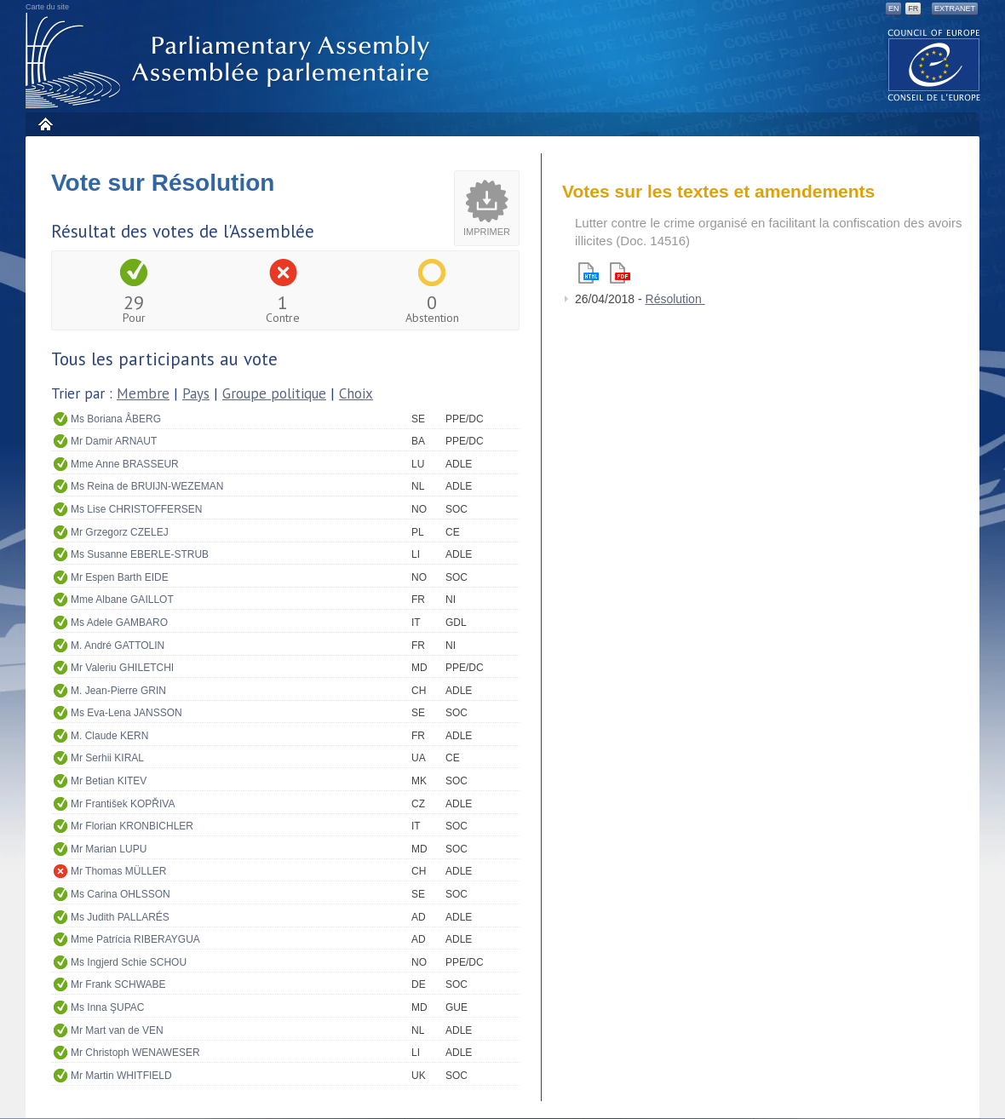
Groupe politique (274, 393)
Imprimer (486, 232)
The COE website (934, 64)
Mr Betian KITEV (108, 781)
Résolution (675, 299)
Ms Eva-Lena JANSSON (126, 713)
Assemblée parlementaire (231, 61)
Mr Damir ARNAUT (114, 441)
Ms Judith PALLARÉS (120, 917)
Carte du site (47, 7)
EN (893, 8)
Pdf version (620, 273)
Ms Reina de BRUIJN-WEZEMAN (147, 486)
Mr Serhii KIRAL (107, 758)
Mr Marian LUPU (108, 849)
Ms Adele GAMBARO (119, 622)
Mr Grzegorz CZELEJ (120, 532)
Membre (143, 393)
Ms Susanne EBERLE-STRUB (140, 554)
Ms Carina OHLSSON (120, 894)
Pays (196, 393)
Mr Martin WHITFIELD (121, 1076)
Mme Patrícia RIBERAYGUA (135, 939)
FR (913, 8)
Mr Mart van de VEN (117, 1030)
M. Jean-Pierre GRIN (118, 691)
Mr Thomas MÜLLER (118, 871)
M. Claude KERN (109, 736)
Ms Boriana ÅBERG (116, 419)
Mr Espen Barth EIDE (120, 577)
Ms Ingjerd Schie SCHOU (129, 962)
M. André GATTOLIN (117, 645)
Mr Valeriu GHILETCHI (122, 668)
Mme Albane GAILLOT (122, 599)
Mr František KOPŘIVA (123, 804)
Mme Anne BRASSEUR (125, 464)
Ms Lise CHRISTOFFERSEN (136, 509)
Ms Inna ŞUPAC (107, 1007)
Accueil (45, 124)
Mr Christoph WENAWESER (135, 1053)
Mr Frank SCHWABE (118, 984)
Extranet (954, 8)
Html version (588, 273)
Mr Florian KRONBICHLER (132, 826)
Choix (356, 393)
